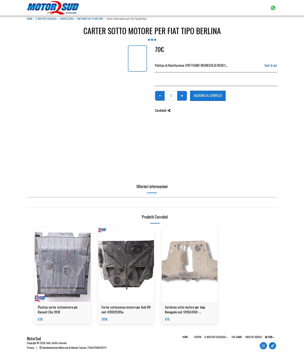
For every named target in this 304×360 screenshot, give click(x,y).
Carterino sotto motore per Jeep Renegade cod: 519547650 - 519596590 (185, 310)
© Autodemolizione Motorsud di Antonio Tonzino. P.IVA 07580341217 (73, 348)
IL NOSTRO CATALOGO (46, 19)
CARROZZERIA (66, 19)
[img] (63, 264)
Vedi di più (270, 65)
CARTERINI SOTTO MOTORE (90, 19)
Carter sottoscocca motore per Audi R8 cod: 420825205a (126, 309)
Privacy (30, 348)
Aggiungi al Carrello (208, 95)
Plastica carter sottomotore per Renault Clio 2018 (58, 309)
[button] (251, 8)
